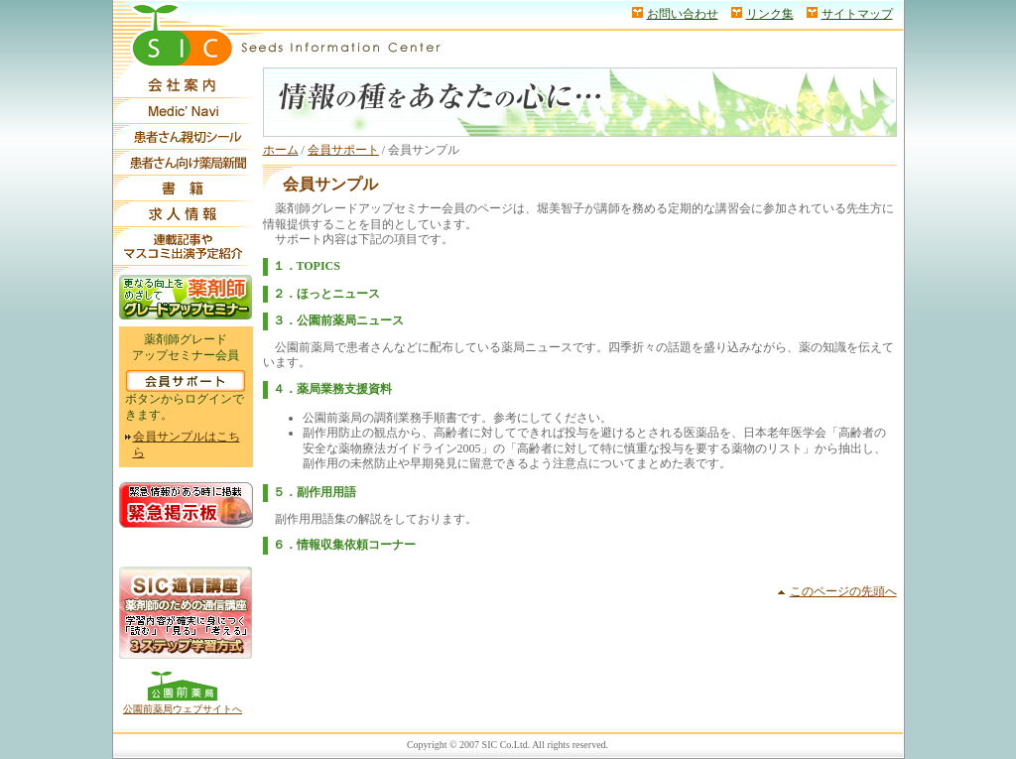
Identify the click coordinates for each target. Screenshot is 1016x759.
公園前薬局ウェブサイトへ (182, 708)
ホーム (281, 150)
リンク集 (770, 14)
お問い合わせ (682, 14)
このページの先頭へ (843, 591)
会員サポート (343, 150)
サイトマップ (857, 14)
